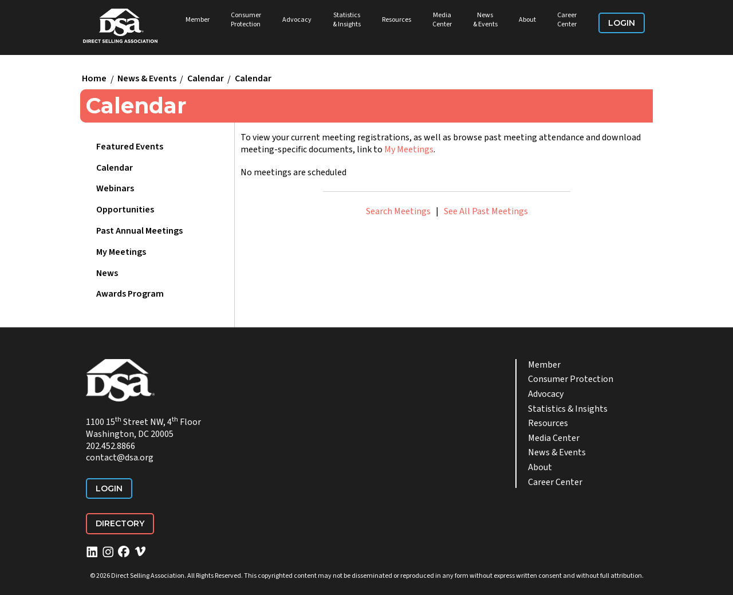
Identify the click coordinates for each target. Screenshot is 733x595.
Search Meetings (398, 211)
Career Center (567, 19)
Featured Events (129, 146)
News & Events (485, 19)
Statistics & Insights (347, 19)
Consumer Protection (246, 19)
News (107, 273)
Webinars (115, 188)
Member (198, 20)
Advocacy (297, 20)
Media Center (442, 19)
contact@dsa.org (119, 457)
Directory (120, 523)
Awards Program (130, 293)
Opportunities (125, 209)
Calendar (205, 79)
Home (94, 79)
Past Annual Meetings (139, 230)
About (527, 20)
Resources (396, 20)
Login (621, 23)
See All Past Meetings (486, 211)
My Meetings (121, 252)
